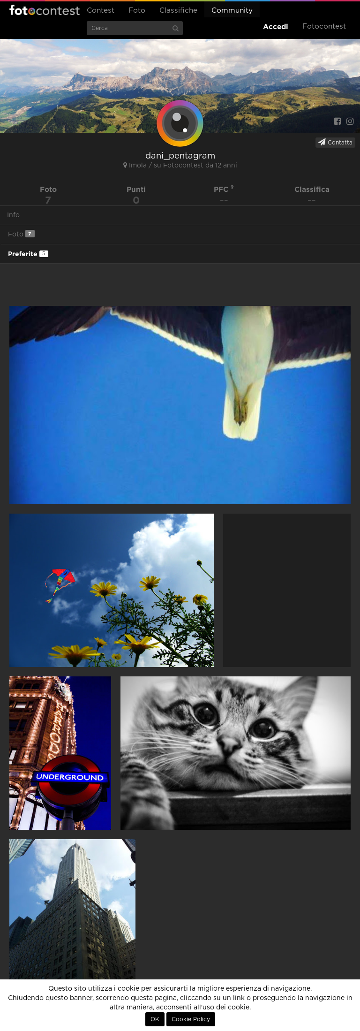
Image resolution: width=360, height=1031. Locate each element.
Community (232, 10)
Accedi (275, 26)
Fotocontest (44, 10)
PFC (224, 189)
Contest (100, 10)
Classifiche (178, 10)
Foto (136, 10)
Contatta (335, 142)
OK (154, 1019)
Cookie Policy (191, 1019)
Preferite (28, 254)
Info (13, 215)
